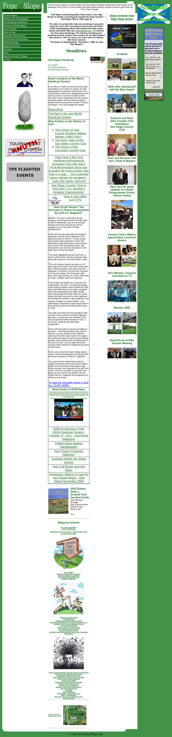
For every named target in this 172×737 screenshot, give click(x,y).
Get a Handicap (53, 65)
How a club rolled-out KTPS (75, 198)
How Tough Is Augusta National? (68, 453)
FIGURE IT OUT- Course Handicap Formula (68, 624)
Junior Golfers (10, 29)
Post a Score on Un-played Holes (68, 627)
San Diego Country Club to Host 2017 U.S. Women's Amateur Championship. (68, 189)
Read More (56, 109)
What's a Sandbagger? (69, 695)
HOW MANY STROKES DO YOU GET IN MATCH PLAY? (69, 622)
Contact (7, 59)
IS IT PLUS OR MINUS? (69, 527)
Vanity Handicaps (69, 692)
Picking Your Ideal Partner (69, 617)
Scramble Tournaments (14, 36)
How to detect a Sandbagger (57, 67)
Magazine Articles (11, 46)
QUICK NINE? (69, 572)
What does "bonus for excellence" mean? (68, 697)
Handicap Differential (68, 579)
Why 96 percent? (68, 698)
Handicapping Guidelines (15, 22)
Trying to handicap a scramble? (68, 575)
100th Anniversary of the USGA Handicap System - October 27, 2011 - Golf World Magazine (68, 434)
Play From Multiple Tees (68, 689)
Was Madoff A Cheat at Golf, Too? (68, 693)
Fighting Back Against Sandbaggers (69, 445)
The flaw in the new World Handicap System (65, 115)
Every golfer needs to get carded (58, 69)
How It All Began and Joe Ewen (68, 468)
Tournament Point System (15, 39)
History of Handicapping (14, 25)
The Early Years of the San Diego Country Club (70, 142)
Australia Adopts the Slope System (69, 460)
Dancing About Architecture (68, 685)
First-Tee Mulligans (68, 529)
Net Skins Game (68, 619)
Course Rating (10, 15)
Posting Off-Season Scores (68, 630)
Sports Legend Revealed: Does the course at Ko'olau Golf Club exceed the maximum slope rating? (69, 673)
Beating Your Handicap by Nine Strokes (68, 682)
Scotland (7, 49)
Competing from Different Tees (68, 684)
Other (6, 53)
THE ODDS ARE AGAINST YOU (68, 577)
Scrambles (68, 690)
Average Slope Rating (68, 680)
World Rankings (11, 42)
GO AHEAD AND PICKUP (68, 626)
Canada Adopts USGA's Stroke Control (68, 621)
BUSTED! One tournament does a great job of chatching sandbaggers (68, 633)
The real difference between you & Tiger (54, 715)
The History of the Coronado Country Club (70, 148)
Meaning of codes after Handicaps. (69, 574)
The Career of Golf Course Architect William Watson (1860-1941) (70, 133)
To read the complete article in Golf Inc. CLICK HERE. (68, 384)
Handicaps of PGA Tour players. (61, 532)
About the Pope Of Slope (15, 56)
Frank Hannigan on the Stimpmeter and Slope (68, 677)
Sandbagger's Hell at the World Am (69, 676)
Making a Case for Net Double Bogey (68, 687)
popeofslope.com (83, 31)
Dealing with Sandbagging (15, 19)
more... (72, 514)
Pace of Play (9, 32)
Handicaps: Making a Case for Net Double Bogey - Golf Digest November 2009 (68, 478)
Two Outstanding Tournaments (68, 629)
